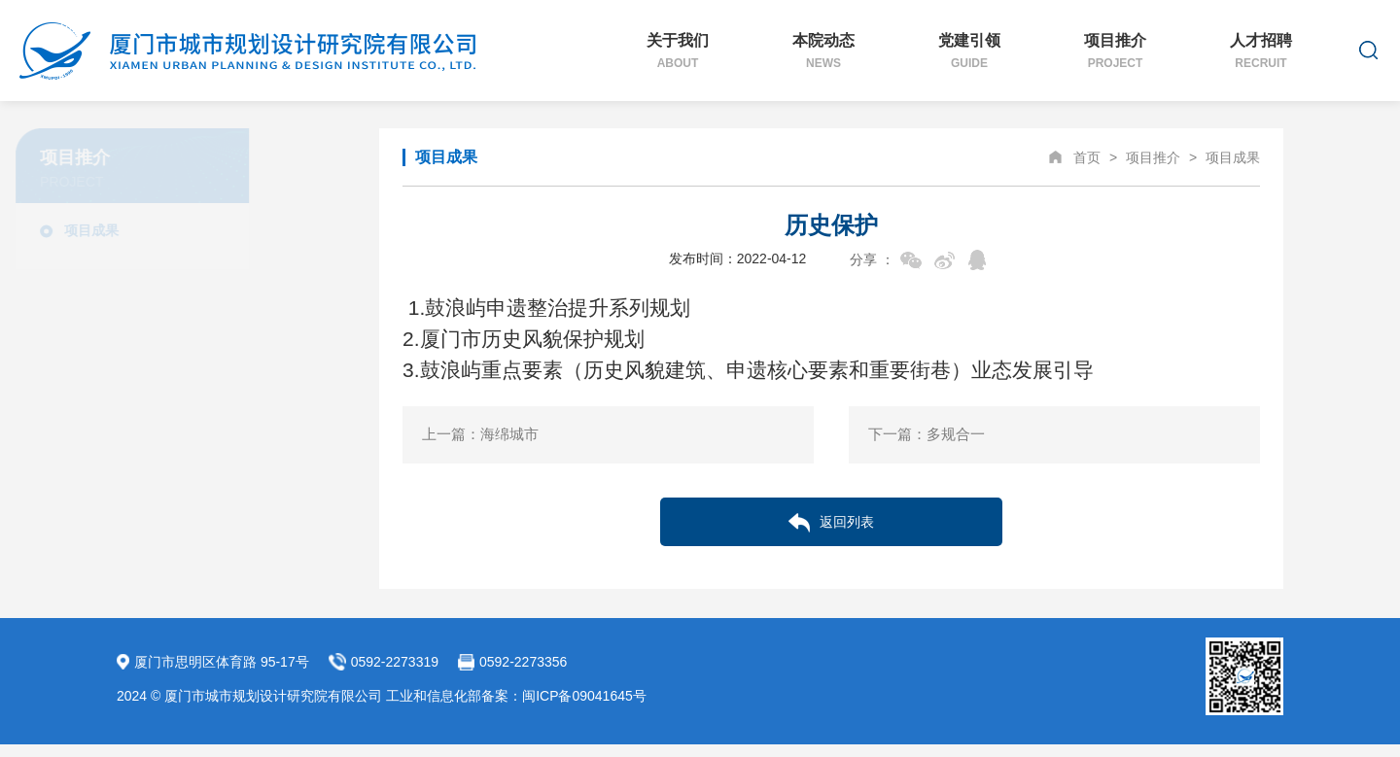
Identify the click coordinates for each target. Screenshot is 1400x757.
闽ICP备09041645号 (584, 696)
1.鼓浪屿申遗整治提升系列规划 (549, 307)
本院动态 (823, 51)
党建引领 (969, 51)
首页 (1087, 157)
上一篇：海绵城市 (480, 434)
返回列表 (831, 523)
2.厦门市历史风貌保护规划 (523, 338)
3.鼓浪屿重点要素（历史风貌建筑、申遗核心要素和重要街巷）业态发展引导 (748, 370)
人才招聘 (1261, 51)
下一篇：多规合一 (926, 434)
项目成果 (192, 230)
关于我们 (678, 51)
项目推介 (1115, 51)
